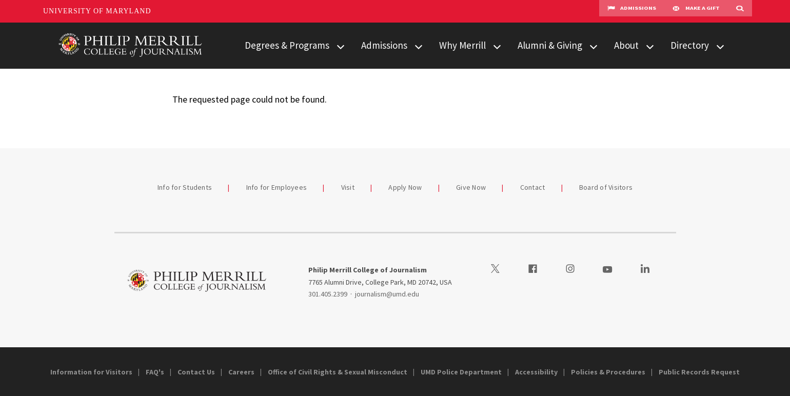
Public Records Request (699, 372)
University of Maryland (97, 11)
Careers (241, 372)
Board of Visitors (606, 187)
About (626, 45)
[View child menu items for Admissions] (418, 46)
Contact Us (196, 372)
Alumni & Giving (550, 45)
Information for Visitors (91, 372)
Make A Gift (696, 11)
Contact (532, 187)
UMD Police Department (461, 372)
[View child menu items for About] (650, 46)
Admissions (631, 11)
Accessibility (536, 372)
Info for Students (184, 187)
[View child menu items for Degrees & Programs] (340, 46)
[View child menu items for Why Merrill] (497, 46)
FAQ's (155, 372)
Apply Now (405, 187)
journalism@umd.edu (387, 294)
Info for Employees (276, 187)
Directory (689, 45)
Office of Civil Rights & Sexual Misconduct (337, 372)
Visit (347, 187)
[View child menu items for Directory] (720, 46)
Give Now (471, 187)
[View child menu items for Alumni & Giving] (593, 46)
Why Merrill (462, 45)
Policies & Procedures (608, 372)
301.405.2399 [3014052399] (327, 294)
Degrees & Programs (287, 45)
